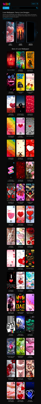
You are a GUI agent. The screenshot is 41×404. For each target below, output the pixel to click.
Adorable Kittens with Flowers (20, 357)
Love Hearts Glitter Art (30, 268)
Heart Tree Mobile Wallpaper (11, 114)
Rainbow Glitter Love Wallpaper (11, 159)
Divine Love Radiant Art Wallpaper (20, 203)
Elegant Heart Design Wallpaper (21, 269)
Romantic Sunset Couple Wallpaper (11, 313)
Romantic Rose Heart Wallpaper (30, 247)
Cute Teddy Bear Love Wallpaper (20, 291)
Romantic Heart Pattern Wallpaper (20, 401)
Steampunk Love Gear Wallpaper (11, 203)
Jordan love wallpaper (7, 18)
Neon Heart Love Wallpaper (11, 92)
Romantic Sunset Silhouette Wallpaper (20, 114)
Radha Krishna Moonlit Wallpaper (20, 335)
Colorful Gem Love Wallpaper (20, 70)
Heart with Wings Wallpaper (20, 137)
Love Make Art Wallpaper (11, 335)
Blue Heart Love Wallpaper (30, 401)
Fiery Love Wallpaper (11, 69)
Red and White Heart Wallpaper (30, 159)
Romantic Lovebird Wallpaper (30, 92)
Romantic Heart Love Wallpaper (30, 225)
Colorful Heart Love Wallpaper (20, 247)
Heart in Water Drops (30, 136)
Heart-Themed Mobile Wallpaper (20, 225)
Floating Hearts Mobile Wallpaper (11, 269)
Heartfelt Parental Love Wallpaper (20, 313)
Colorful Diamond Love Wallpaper (11, 137)
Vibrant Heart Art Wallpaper (11, 225)
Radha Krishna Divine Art (30, 379)
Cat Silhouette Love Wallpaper (11, 291)
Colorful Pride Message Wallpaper (11, 181)
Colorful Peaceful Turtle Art (20, 92)
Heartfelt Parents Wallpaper (30, 203)
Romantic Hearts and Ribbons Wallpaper (30, 313)
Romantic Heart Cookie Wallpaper (11, 401)
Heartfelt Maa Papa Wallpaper (30, 335)
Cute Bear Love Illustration (30, 291)
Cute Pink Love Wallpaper (30, 357)
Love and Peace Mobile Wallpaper (30, 70)
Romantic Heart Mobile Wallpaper (20, 379)
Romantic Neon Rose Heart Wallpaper (11, 357)
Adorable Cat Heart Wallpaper (20, 159)
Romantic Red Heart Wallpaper (30, 114)
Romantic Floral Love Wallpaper (30, 181)
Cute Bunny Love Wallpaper (11, 247)
